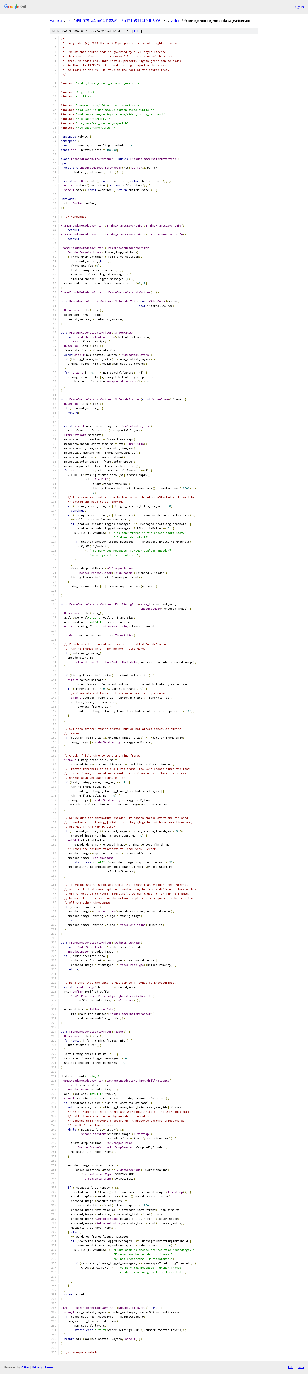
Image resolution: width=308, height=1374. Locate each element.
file (137, 31)
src (69, 20)
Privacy (37, 1367)
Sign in (299, 7)
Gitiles (25, 1367)
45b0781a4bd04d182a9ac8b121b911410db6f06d (119, 20)
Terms (48, 1367)
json (300, 1367)
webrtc (56, 20)
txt (290, 1367)
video (175, 20)
